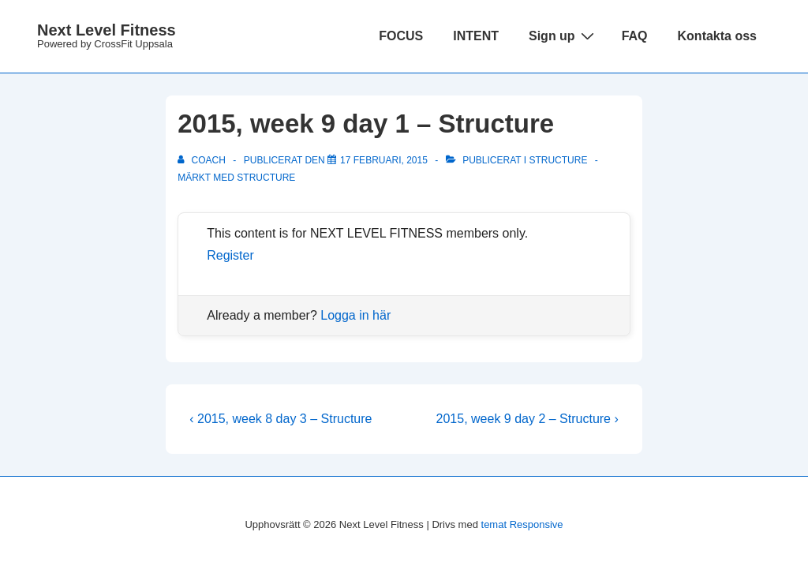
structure (266, 177)
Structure (558, 160)
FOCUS (401, 36)
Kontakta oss (717, 36)
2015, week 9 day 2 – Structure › (527, 418)
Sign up (563, 35)
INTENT (476, 36)
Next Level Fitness (106, 30)
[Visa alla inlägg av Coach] (203, 160)
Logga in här (355, 315)
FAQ (635, 36)
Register (230, 255)
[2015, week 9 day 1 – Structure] (384, 160)
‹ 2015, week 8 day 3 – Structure (280, 418)
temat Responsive (522, 524)
